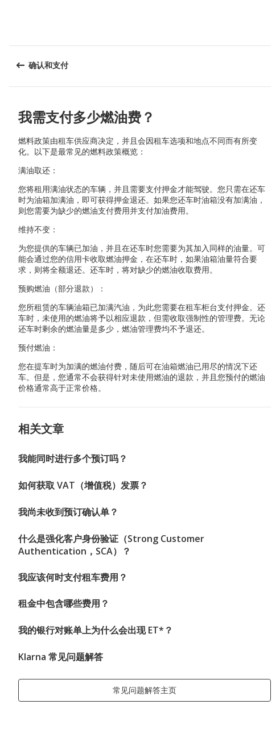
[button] (267, 22)
